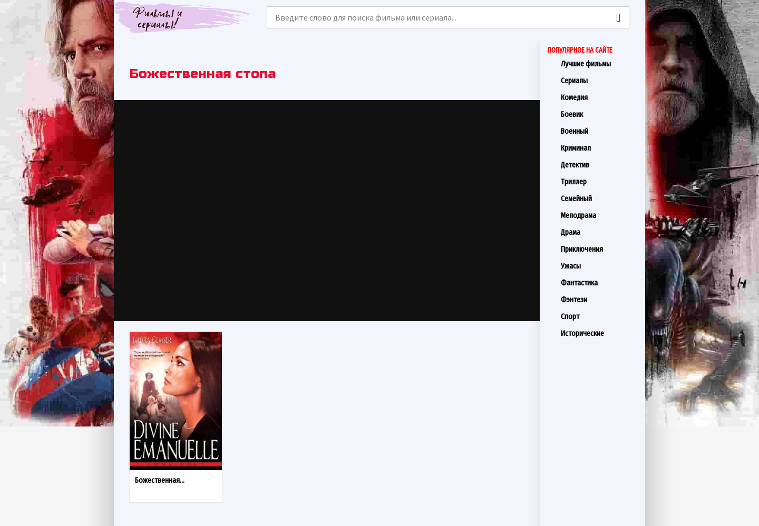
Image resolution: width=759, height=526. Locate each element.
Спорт (599, 316)
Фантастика (599, 283)
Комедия (599, 97)
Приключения (599, 249)
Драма (599, 232)
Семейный (599, 198)
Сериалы (599, 80)
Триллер (599, 182)
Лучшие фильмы (599, 64)
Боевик (599, 114)
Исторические (599, 333)
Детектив (599, 165)
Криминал (599, 148)
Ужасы (599, 266)
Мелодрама (599, 215)
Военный (599, 131)
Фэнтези (599, 299)
